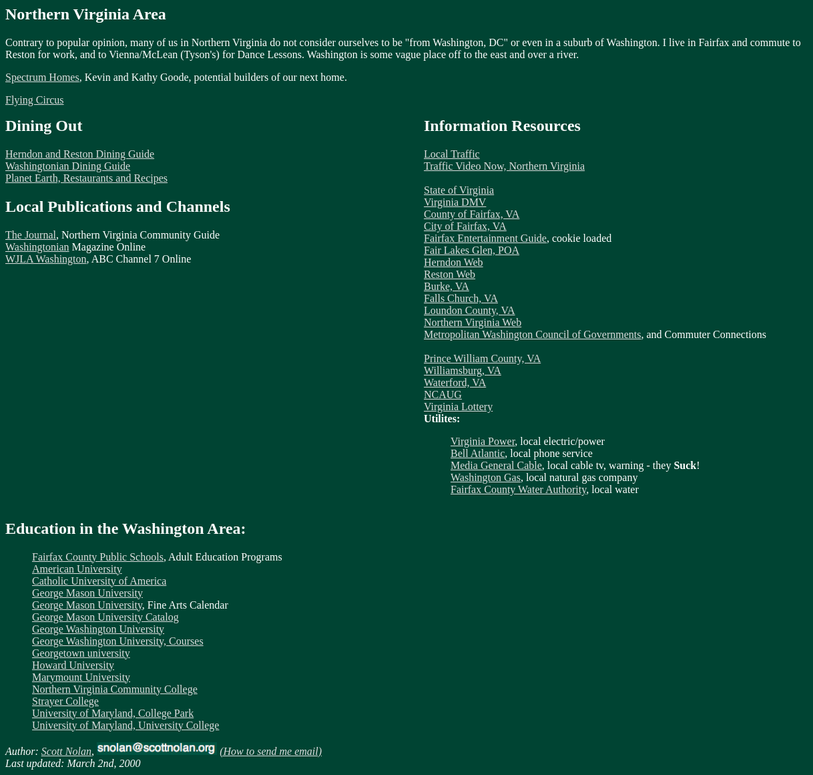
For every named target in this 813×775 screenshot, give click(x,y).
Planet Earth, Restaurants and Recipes (86, 178)
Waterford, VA (455, 382)
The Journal (30, 235)
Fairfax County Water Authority (518, 489)
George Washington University (98, 629)
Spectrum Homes (42, 77)
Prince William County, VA (482, 358)
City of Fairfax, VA (465, 226)
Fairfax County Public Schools (98, 557)
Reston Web (449, 274)
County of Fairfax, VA (471, 214)
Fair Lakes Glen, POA (471, 250)
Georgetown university (81, 653)
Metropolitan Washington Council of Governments (532, 334)
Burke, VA (446, 286)
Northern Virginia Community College (115, 689)
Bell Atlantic (478, 453)
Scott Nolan (66, 751)
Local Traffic (452, 154)
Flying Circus (34, 100)
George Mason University (87, 593)
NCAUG (443, 394)
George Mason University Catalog (105, 617)
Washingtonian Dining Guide (67, 166)
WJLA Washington (46, 259)
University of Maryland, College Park (113, 713)
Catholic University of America (99, 581)
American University (77, 569)
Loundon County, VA (469, 310)
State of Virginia (459, 190)
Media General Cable (496, 465)
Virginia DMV (455, 202)
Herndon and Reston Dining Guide (79, 154)
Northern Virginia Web (472, 322)
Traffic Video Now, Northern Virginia (504, 166)
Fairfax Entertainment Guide (485, 238)
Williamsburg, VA (462, 370)
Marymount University (81, 677)
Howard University (73, 665)
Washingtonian (37, 247)
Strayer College (65, 701)
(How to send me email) (271, 751)
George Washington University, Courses (118, 641)
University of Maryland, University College (125, 725)
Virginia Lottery (458, 406)
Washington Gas (486, 477)
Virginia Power (483, 441)
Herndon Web (453, 262)
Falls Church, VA (461, 298)
